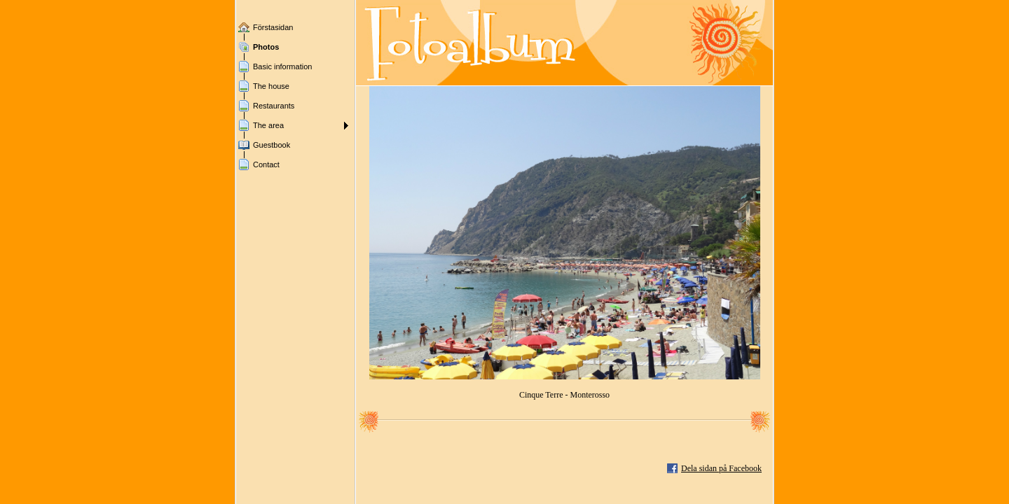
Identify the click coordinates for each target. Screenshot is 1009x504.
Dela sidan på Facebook (721, 468)
